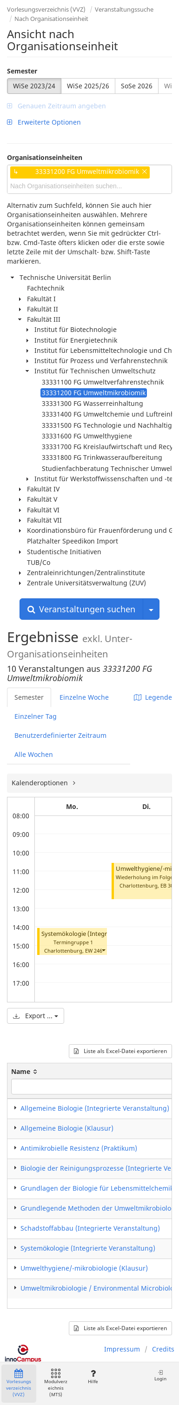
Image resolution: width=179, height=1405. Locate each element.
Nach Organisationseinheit (51, 18)
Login (160, 1375)
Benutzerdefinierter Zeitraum (60, 735)
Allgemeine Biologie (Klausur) (66, 1128)
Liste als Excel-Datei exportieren (120, 1051)
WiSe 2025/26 (88, 85)
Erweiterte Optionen (44, 122)
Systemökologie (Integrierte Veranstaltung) (102, 934)
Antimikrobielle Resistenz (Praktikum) (78, 1148)
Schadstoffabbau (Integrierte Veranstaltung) (90, 1228)
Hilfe (92, 1377)
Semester (22, 70)
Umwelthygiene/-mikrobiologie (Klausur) (84, 1268)
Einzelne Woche (84, 697)
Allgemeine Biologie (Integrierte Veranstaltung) (94, 1108)
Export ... (35, 1015)
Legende (153, 697)
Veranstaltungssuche (124, 9)
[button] (103, 950)
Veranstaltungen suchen (81, 609)
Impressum (122, 1349)
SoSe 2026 (136, 85)
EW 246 (93, 950)
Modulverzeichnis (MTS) (55, 1383)
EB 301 (168, 885)
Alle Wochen (33, 754)
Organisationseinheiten (44, 157)
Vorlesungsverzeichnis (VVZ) (46, 9)
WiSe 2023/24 (34, 85)
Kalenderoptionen (41, 782)
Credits (163, 1349)
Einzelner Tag (35, 716)
